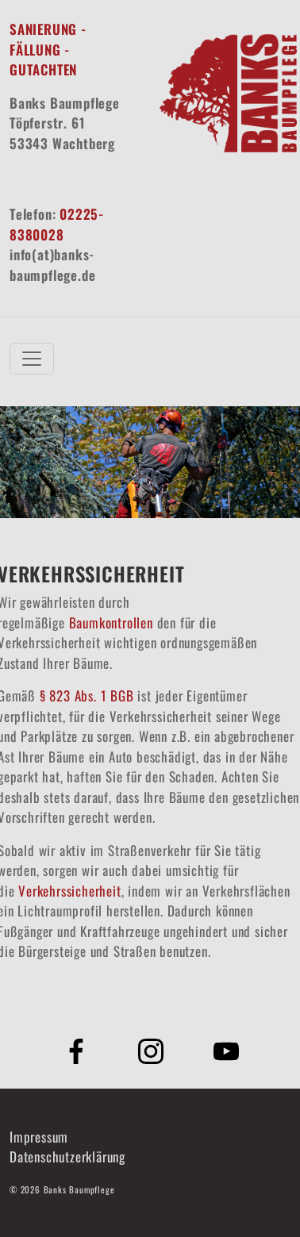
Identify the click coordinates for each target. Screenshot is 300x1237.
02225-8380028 (57, 224)
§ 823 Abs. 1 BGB (87, 695)
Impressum (39, 1137)
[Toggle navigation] (32, 359)
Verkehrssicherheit (69, 891)
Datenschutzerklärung (67, 1156)
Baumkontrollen (111, 622)
